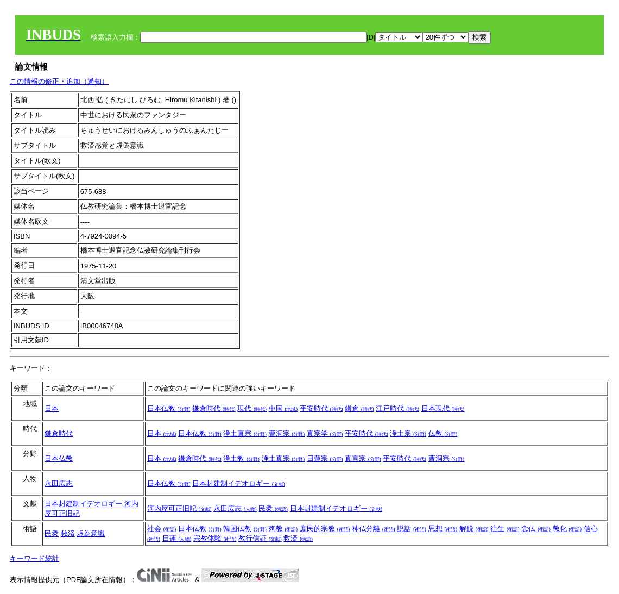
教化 (567, 528)
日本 (52, 408)
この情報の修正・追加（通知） (59, 81)
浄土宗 (408, 433)
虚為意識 (91, 533)
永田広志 (59, 483)
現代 (252, 408)
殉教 (283, 528)
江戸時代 (397, 408)
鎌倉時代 (214, 408)
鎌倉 (359, 408)
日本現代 (443, 408)
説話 (411, 528)
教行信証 (260, 538)
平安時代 (321, 408)
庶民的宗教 (325, 528)
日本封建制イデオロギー (238, 483)
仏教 (443, 433)
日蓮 (177, 538)
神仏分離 (373, 528)
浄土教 (241, 458)
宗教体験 (215, 538)
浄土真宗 (245, 433)
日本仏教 (169, 408)
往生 (505, 528)
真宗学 (325, 433)
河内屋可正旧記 (179, 508)
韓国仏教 (245, 528)
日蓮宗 (325, 458)
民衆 (273, 508)
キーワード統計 (34, 558)
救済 (68, 533)
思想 (443, 528)
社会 (161, 528)
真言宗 (363, 458)
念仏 (536, 528)
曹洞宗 (287, 433)
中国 (283, 408)
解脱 (474, 528)
